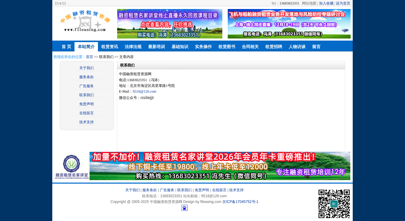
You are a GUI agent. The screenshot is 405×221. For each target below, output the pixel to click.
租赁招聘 (273, 47)
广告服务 (86, 86)
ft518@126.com (144, 91)
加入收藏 (326, 3)
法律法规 (133, 47)
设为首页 (343, 3)
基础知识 (180, 47)
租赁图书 (226, 47)
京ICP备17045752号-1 (240, 202)
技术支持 (86, 122)
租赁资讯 (109, 47)
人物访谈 (297, 47)
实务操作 (203, 47)
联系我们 (86, 95)
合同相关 (250, 47)
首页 (89, 57)
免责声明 (86, 104)
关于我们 (86, 68)
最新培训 (156, 47)
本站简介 (86, 47)
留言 (316, 47)
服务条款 (86, 77)
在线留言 (86, 113)
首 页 (66, 47)
